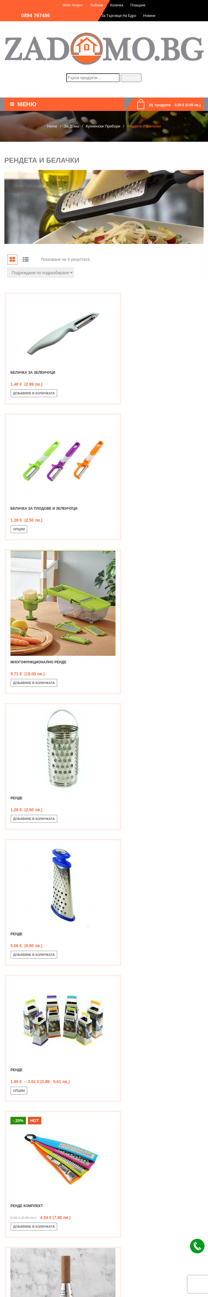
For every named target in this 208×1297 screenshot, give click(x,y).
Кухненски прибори (103, 126)
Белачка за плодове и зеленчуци (148, 384)
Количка (116, 5)
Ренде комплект (26, 779)
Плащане (137, 5)
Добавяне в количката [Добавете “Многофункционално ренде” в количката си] (34, 536)
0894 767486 (35, 15)
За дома (71, 126)
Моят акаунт (73, 5)
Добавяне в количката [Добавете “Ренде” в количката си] (138, 536)
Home (52, 126)
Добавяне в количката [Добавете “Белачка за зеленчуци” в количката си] (34, 378)
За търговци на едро (118, 16)
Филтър (19, 1036)
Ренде (121, 515)
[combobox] (104, 1074)
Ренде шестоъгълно (31, 910)
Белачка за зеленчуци (32, 357)
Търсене (131, 77)
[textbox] (104, 1114)
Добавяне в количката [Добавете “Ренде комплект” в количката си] (34, 799)
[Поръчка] (40, 272)
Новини (149, 16)
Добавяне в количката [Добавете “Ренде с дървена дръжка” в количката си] (138, 799)
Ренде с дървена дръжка (140, 779)
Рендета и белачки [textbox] (102, 1075)
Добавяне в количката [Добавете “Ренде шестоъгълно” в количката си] (34, 931)
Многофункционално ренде (38, 515)
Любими (96, 5)
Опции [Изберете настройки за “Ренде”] (123, 667)
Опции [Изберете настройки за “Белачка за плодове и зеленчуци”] (123, 404)
